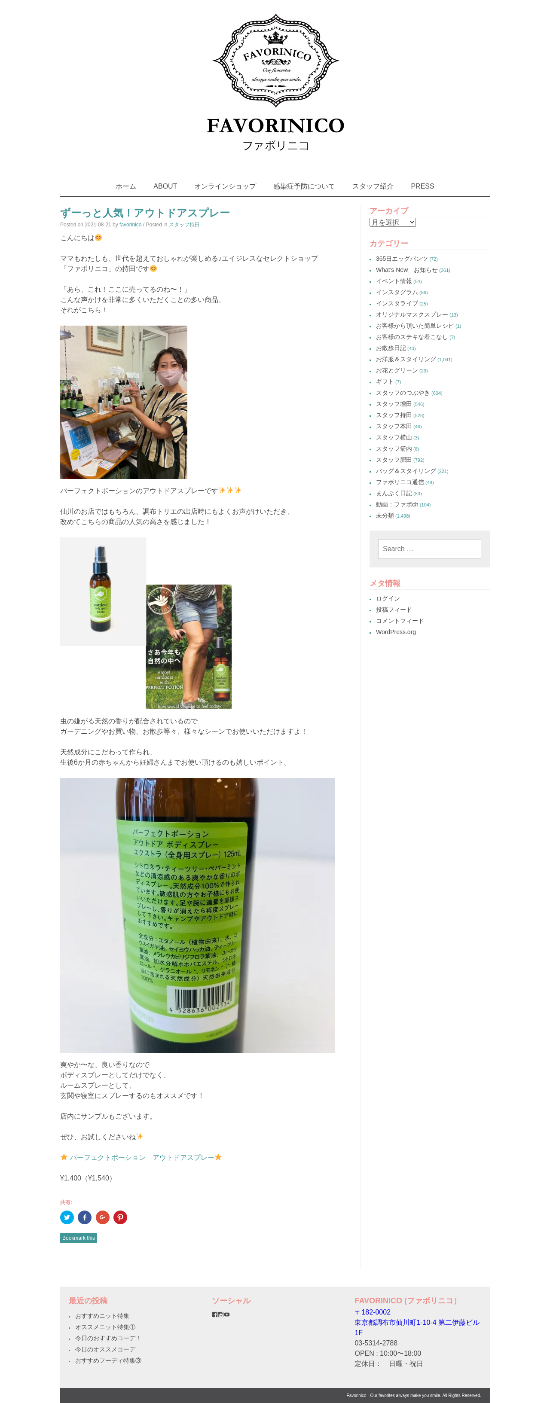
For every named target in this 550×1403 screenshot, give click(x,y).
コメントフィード (400, 620)
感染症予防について (304, 186)
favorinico (130, 225)
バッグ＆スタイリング (406, 470)
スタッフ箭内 (394, 448)
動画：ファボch (397, 504)
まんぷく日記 (394, 493)
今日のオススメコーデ (105, 1349)
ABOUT (165, 186)
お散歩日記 (391, 348)
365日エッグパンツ (402, 258)
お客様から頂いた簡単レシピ (415, 325)
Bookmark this (78, 1238)
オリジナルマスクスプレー (412, 314)
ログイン (388, 598)
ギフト (385, 381)
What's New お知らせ (407, 269)
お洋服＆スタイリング (406, 359)
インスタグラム (397, 292)
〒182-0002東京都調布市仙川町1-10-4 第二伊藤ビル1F (417, 1322)
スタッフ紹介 (373, 186)
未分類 (385, 515)
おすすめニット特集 (102, 1315)
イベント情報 (394, 281)
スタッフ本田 (394, 426)
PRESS (422, 186)
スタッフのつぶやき (403, 392)
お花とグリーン (397, 370)
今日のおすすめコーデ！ (108, 1338)
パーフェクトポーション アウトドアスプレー (142, 1157)
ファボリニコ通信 (400, 482)
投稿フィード (394, 609)
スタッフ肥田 (394, 459)
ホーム (126, 186)
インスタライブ (397, 303)
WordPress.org (396, 631)
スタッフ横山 (394, 437)
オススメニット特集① (105, 1327)
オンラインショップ (225, 186)
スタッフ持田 (184, 225)
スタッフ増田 (394, 403)
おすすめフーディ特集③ (108, 1360)
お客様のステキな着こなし (412, 336)
